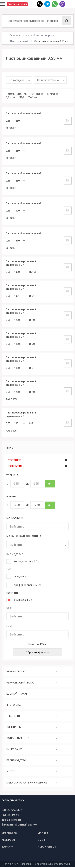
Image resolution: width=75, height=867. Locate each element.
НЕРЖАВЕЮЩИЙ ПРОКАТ (20, 682)
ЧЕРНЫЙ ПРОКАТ (16, 671)
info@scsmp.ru (11, 819)
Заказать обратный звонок (19, 824)
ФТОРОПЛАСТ (14, 705)
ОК (49, 484)
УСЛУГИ (11, 771)
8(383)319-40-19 (12, 815)
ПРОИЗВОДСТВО (16, 760)
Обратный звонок (17, 4)
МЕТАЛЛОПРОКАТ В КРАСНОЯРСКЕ (26, 782)
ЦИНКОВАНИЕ (14, 749)
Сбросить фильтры (37, 652)
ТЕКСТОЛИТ (13, 716)
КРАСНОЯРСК (10, 833)
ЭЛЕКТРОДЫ (13, 727)
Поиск (66, 20)
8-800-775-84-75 (12, 810)
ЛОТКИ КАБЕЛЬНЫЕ (17, 738)
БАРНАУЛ (7, 846)
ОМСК (41, 840)
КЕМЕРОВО (8, 840)
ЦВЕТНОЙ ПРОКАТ (16, 693)
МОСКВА (43, 833)
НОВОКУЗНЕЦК (47, 846)
